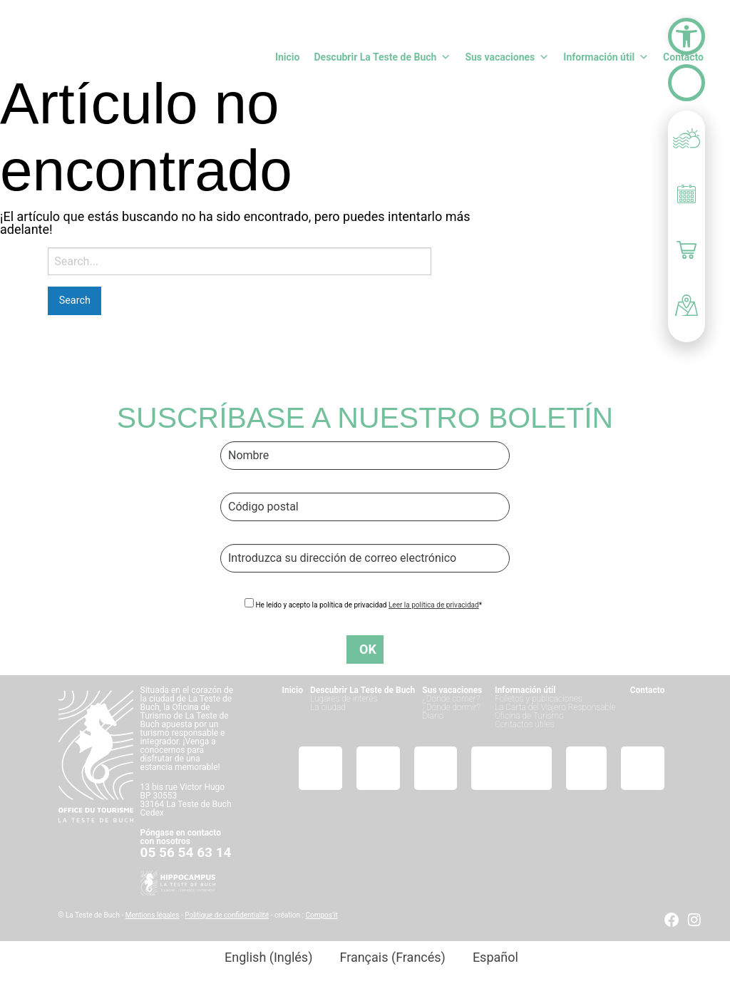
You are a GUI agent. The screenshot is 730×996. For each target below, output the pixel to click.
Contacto (683, 57)
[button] (686, 36)
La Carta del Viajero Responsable (555, 707)
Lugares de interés (344, 698)
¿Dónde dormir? (451, 707)
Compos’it (321, 915)
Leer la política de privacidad (434, 605)
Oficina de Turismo (529, 716)
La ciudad (328, 707)
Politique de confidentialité (227, 915)
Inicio (287, 57)
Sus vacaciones (507, 57)
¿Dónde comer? (451, 698)
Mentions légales (152, 915)
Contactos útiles (525, 724)
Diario (432, 716)
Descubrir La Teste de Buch (382, 57)
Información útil (606, 57)
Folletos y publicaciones (538, 698)
